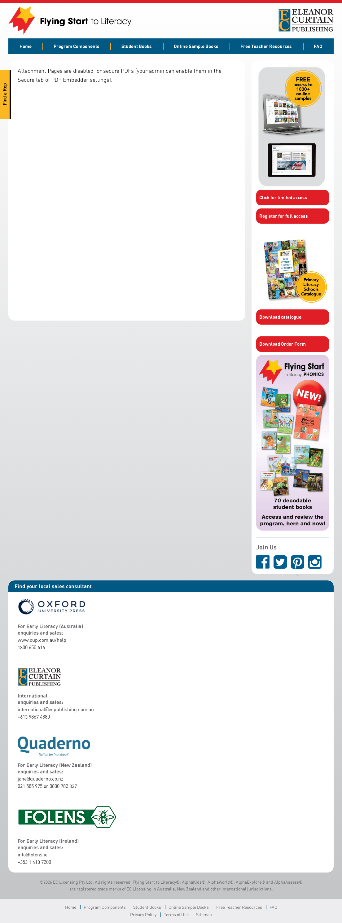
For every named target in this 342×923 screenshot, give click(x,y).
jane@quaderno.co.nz (40, 779)
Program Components (76, 46)
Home (26, 46)
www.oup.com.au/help (42, 640)
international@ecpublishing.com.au (56, 709)
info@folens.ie (32, 854)
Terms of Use (176, 914)
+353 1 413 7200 (34, 862)
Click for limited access (283, 197)
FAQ (318, 46)
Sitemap (204, 914)
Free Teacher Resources (266, 46)
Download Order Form (282, 344)
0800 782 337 (63, 786)
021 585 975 (30, 786)
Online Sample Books (196, 46)
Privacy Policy (143, 914)
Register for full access (283, 216)
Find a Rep (5, 95)
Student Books (136, 46)
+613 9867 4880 (34, 717)
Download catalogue (280, 317)
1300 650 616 (31, 647)
